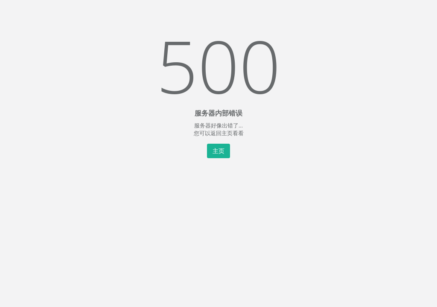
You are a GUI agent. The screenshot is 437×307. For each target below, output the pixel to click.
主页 (218, 151)
